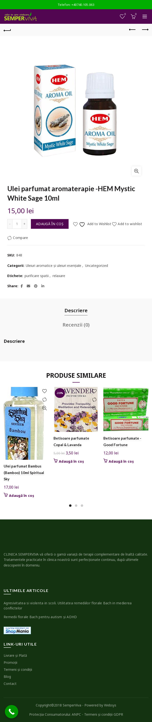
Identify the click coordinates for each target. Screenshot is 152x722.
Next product (145, 29)
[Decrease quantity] (9, 224)
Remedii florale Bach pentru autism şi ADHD (40, 617)
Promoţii (10, 662)
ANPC (76, 714)
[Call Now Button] (11, 711)
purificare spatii (37, 275)
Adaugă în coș (49, 224)
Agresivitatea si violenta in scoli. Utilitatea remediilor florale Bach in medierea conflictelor (68, 605)
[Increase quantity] (24, 224)
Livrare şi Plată (15, 655)
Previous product (132, 29)
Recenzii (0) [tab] (76, 324)
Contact (10, 683)
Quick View (44, 408)
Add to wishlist (130, 224)
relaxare (59, 275)
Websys (110, 705)
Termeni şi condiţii (18, 669)
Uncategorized (96, 265)
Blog (7, 676)
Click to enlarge (136, 171)
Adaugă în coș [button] (21, 495)
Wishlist (125, 14)
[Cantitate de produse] (17, 224)
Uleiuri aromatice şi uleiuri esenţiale (53, 265)
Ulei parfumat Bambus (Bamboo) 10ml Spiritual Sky (24, 472)
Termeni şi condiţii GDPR (103, 714)
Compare (20, 237)
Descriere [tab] (76, 310)
